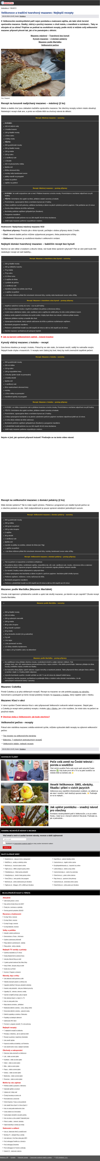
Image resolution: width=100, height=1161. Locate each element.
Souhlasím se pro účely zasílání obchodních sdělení (29, 843)
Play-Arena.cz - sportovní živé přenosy (65, 878)
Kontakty (13, 1157)
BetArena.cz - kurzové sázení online (15, 865)
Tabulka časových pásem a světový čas (15, 982)
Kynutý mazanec (40, 39)
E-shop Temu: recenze (10, 917)
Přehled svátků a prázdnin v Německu (15, 1085)
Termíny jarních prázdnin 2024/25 (13, 910)
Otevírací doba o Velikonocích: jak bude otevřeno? (26, 717)
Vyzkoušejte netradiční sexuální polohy (15, 1115)
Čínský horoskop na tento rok (12, 1095)
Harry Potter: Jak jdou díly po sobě (14, 965)
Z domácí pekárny (59, 39)
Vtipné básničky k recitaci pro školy (14, 1124)
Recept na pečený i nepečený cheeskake (16, 1037)
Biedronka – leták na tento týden (13, 1076)
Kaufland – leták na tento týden (13, 1059)
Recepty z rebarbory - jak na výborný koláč (16, 1034)
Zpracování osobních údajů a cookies (41, 1157)
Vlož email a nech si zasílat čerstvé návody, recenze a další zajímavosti (33, 835)
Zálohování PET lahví (10, 1021)
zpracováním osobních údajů (22, 843)
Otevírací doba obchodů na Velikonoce (15, 1053)
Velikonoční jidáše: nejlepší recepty (18, 744)
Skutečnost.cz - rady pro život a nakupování (17, 859)
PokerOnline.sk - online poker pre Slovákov (66, 885)
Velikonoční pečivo (50, 45)
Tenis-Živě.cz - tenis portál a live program (17, 878)
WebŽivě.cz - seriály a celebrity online (16, 862)
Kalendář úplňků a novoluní (12, 1089)
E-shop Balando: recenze (11, 926)
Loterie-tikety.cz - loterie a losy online (64, 869)
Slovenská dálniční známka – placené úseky (17, 1011)
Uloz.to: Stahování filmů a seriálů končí (15, 1131)
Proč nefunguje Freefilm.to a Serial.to (14, 1141)
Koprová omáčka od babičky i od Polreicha (16, 1043)
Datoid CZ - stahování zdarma (12, 1151)
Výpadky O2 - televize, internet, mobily (15, 991)
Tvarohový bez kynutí (59, 36)
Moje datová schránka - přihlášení (14, 1004)
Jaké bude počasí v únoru (11, 900)
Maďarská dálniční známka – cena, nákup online (18, 1008)
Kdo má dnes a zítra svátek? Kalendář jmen (16, 1118)
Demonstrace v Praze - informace (13, 936)
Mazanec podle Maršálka (50, 42)
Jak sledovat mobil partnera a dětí (14, 978)
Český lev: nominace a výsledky (13, 907)
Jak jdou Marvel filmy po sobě (12, 959)
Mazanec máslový (39, 36)
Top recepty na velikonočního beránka (19, 736)
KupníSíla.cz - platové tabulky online (64, 859)
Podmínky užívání (23, 1157)
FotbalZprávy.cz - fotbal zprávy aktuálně (16, 872)
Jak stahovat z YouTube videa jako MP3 (15, 1138)
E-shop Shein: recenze (10, 920)
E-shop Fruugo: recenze (11, 923)
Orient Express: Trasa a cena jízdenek (15, 1102)
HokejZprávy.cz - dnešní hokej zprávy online (17, 875)
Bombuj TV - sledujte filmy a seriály (14, 1135)
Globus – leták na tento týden (12, 1072)
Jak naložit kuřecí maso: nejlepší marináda (16, 1047)
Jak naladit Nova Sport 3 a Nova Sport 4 (15, 1105)
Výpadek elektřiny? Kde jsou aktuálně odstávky (17, 985)
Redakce (23, 16)
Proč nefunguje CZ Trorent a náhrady (14, 1148)
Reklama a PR (4, 1157)
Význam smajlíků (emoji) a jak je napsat (15, 995)
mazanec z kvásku (61, 695)
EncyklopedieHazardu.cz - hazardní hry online (67, 865)
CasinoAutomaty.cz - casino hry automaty (66, 872)
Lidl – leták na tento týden (11, 1056)
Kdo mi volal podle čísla (11, 1001)
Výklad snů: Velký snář (10, 1092)
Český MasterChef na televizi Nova (14, 956)
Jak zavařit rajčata (9, 1040)
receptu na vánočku (80, 692)
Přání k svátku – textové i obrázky (13, 1121)
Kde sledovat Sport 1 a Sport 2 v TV (14, 998)
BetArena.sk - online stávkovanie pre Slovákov (18, 882)
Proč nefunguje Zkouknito (11, 1144)
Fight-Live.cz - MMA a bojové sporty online (17, 869)
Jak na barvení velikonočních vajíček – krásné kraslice (28, 337)
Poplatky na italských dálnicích (13, 1017)
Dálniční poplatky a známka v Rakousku (15, 1014)
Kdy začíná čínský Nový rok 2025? (14, 904)
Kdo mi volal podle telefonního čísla (14, 1108)
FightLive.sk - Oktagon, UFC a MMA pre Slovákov (19, 885)
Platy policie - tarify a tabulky (12, 946)
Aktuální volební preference (12, 933)
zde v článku (52, 708)
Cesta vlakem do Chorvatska (12, 1111)
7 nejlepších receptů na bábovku (13, 1030)
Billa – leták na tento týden (11, 1066)
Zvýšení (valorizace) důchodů (12, 939)
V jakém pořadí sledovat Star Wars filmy (15, 962)
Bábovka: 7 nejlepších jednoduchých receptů (22, 740)
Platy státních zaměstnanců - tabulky (14, 943)
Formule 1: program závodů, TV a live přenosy (17, 1024)
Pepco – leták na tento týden (12, 1069)
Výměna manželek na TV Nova (13, 952)
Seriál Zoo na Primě (10, 969)
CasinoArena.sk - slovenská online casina (66, 882)
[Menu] (97, 3)
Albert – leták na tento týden (12, 1063)
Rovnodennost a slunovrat (11, 1098)
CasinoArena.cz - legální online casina (65, 862)
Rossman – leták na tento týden (13, 1079)
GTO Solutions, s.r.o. (62, 1157)
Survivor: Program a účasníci (12, 972)
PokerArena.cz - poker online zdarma (64, 875)
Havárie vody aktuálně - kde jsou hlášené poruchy (18, 988)
